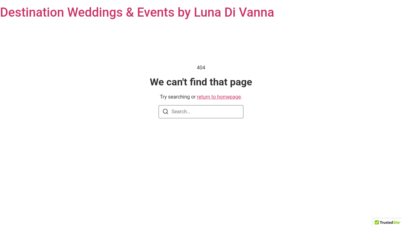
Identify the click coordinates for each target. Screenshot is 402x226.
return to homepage (219, 97)
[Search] (165, 112)
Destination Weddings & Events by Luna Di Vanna (137, 12)
